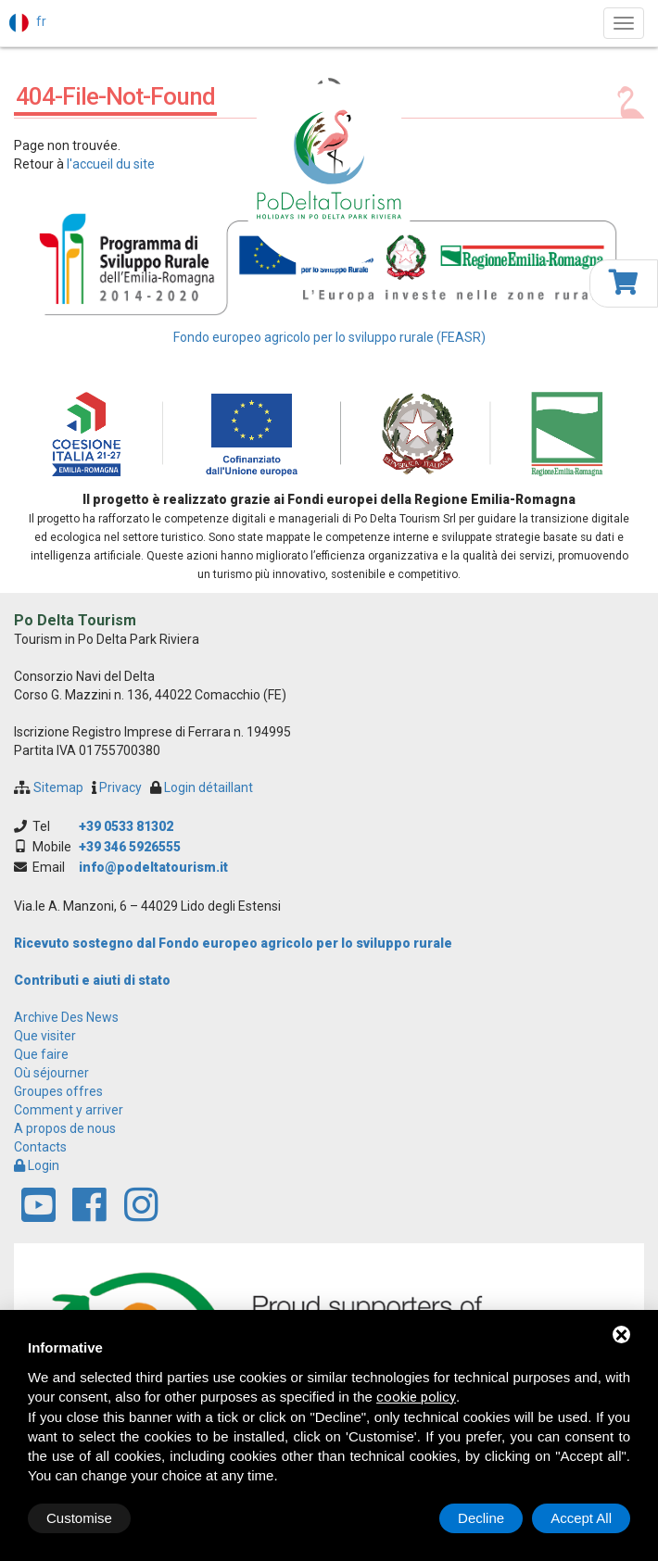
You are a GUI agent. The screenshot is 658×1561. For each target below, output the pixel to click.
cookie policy (416, 1397)
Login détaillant (208, 787)
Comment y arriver (68, 1109)
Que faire (41, 1054)
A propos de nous (65, 1128)
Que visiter (45, 1035)
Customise (79, 1518)
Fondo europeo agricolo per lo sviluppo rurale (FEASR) (329, 337)
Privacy (120, 787)
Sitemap (58, 787)
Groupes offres (58, 1091)
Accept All (581, 1518)
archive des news (66, 1017)
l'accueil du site (111, 164)
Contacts (40, 1146)
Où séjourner (51, 1072)
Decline (481, 1518)
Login (36, 1165)
